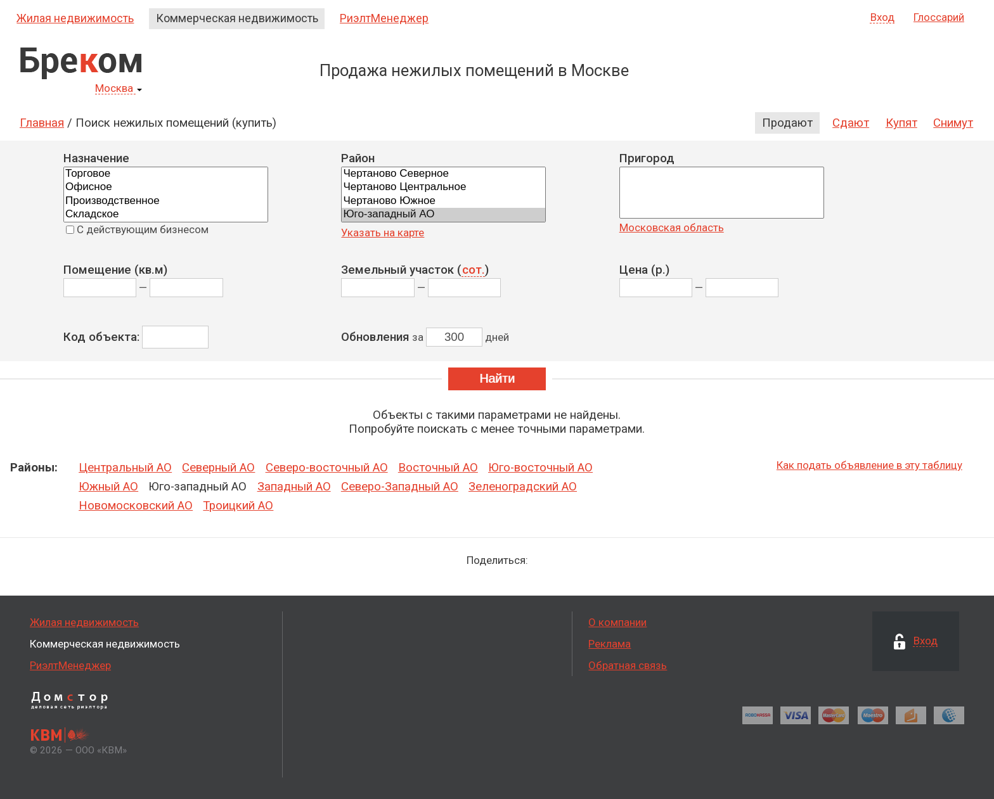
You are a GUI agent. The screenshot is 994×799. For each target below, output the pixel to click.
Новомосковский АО (136, 506)
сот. (473, 270)
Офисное (166, 187)
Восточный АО (438, 468)
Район (358, 158)
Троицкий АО (238, 506)
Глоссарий (938, 17)
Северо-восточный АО (327, 468)
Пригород (646, 158)
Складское (166, 214)
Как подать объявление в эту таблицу (869, 465)
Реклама (609, 643)
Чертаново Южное (443, 201)
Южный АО (108, 487)
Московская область (671, 227)
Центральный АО (125, 468)
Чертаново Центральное (443, 187)
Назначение (96, 158)
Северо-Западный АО (399, 487)
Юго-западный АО (443, 214)
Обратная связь (627, 665)
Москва (118, 88)
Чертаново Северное (443, 174)
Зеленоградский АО (522, 487)
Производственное (166, 201)
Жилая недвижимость (75, 18)
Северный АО (218, 468)
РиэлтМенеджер (384, 18)
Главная (42, 123)
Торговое (166, 174)
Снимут (953, 123)
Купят (901, 123)
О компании (617, 622)
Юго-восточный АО (540, 468)
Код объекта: (101, 337)
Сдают (850, 123)
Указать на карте (382, 232)
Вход (882, 17)
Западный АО (294, 487)
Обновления (375, 337)
